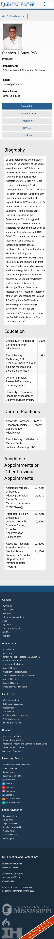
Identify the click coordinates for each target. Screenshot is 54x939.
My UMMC (7, 625)
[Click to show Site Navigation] (50, 4)
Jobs (4, 621)
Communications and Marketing (16, 765)
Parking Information (11, 628)
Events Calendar (9, 768)
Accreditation (8, 649)
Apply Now (7, 653)
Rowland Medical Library (13, 664)
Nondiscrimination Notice (13, 827)
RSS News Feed (11, 799)
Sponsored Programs (11, 751)
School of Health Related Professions (18, 676)
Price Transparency (11, 719)
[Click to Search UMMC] (44, 4)
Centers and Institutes (12, 736)
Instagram (8, 791)
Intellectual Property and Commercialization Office (24, 744)
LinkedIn (8, 795)
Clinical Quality (9, 708)
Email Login (7, 610)
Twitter (7, 783)
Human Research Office (12, 740)
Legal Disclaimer (9, 824)
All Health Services (10, 700)
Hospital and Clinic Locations (15, 715)
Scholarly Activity (27, 113)
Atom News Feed (11, 803)
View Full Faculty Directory (13, 16)
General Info (27, 106)
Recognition (27, 120)
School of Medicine (10, 679)
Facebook (8, 780)
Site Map (6, 632)
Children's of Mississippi (12, 704)
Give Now (6, 613)
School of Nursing (10, 683)
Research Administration (13, 747)
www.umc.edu (8, 881)
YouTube (8, 787)
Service (27, 128)
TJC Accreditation (10, 835)
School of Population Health (14, 687)
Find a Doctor (8, 712)
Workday (6, 636)
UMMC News (8, 772)
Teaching (27, 135)
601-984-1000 (26, 887)
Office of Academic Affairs (14, 661)
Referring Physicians (11, 723)
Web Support (8, 838)
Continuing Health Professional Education (21, 657)
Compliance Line (9, 816)
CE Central (7, 606)
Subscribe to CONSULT (12, 776)
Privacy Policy (8, 831)
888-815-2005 (28, 891)
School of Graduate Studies (14, 672)
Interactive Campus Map (13, 617)
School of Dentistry (10, 668)
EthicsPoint (7, 820)
